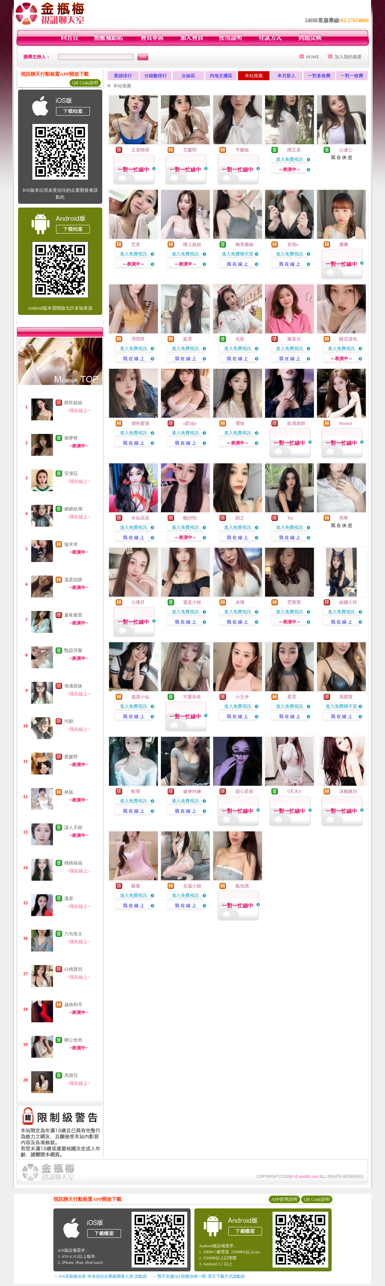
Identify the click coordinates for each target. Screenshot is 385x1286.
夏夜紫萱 (73, 615)
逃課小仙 (140, 697)
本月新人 (286, 75)
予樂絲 (242, 150)
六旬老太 (73, 933)
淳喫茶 (138, 339)
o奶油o (190, 423)
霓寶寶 (294, 602)
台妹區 (188, 75)
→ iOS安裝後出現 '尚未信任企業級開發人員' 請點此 (100, 1276)
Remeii (345, 423)
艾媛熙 (190, 150)
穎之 (239, 518)
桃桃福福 (73, 863)
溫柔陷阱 (73, 579)
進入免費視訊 (289, 159)
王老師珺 (140, 150)
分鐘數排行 (155, 75)
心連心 (346, 150)
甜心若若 (244, 791)
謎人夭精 (73, 827)
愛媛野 (71, 756)
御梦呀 (71, 438)
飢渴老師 (296, 423)
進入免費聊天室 (237, 254)
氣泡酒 (242, 886)
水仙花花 (140, 518)
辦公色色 (73, 1040)
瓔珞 (239, 423)
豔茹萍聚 (73, 650)
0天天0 (294, 791)
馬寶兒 (71, 1075)
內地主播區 (221, 75)
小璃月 (138, 602)
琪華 (343, 518)
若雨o (293, 244)
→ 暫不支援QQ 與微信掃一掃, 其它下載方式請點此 (198, 1276)
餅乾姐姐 (73, 402)
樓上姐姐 (192, 244)
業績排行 (123, 75)
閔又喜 (294, 150)
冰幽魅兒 (348, 791)
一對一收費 (352, 75)
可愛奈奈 (192, 697)
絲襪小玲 (348, 602)
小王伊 (242, 697)
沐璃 (239, 602)
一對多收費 (319, 75)
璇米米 (71, 544)
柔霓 (291, 697)
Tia (290, 518)
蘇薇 (135, 886)
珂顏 (68, 721)
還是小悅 (192, 602)
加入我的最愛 (348, 57)
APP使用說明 (284, 1199)
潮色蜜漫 (140, 423)
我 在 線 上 (237, 264)
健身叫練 (192, 791)
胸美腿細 (244, 244)
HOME (312, 57)
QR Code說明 (85, 83)
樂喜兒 (294, 339)
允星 (239, 339)
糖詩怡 (190, 518)
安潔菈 (71, 473)
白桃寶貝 (73, 969)
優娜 (343, 244)
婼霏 (187, 339)
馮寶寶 (346, 697)
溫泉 (68, 898)
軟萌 (135, 791)
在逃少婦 (192, 886)
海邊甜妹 (73, 686)
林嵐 (68, 792)
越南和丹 (73, 1004)
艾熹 (135, 244)
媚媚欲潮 (73, 509)
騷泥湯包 (348, 339)
